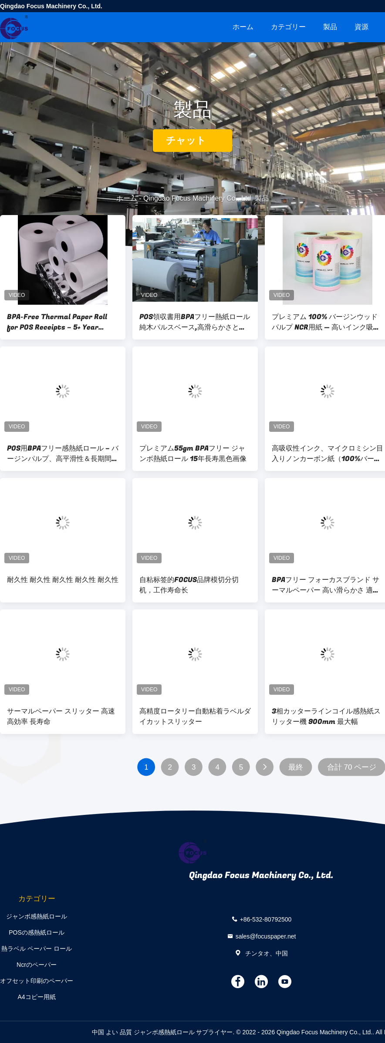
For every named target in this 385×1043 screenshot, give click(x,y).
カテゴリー (288, 26)
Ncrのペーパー (37, 964)
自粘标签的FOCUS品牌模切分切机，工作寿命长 (189, 585)
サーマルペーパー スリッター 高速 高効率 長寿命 (61, 716)
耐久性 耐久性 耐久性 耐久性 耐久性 (62, 580)
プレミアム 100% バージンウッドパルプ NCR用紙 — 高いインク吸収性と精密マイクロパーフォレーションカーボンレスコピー (327, 322)
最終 (295, 767)
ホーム (243, 26)
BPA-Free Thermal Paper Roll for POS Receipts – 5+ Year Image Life (57, 322)
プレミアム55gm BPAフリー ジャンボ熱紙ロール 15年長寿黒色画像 (193, 453)
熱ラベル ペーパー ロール (36, 948)
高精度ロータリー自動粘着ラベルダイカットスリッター (195, 716)
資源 (361, 26)
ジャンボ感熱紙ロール (36, 916)
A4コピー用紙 (36, 996)
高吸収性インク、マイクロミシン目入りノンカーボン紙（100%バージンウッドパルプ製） (327, 453)
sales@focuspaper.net (266, 936)
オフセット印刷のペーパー (36, 980)
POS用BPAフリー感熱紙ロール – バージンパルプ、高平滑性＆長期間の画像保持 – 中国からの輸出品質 (62, 453)
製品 (330, 26)
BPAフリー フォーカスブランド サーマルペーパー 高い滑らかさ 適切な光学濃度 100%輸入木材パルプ (326, 585)
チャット (192, 140)
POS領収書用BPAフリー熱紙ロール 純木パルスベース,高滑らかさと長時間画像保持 (194, 322)
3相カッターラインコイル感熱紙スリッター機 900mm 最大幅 (326, 716)
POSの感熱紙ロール (36, 932)
